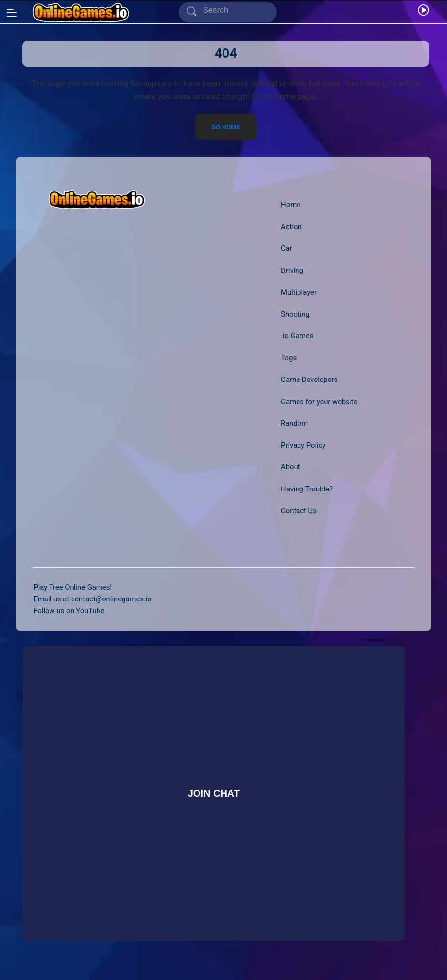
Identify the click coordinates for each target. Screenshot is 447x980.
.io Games (297, 335)
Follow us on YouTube (68, 610)
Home (290, 204)
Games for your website (319, 401)
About (290, 467)
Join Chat (213, 793)
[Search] (230, 10)
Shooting (295, 314)
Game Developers (309, 379)
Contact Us (299, 510)
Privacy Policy (303, 445)
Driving (292, 270)
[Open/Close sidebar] (12, 13)
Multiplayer (299, 292)
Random (294, 423)
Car (286, 248)
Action (291, 226)
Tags (289, 358)
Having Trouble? (307, 489)
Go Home (225, 126)
